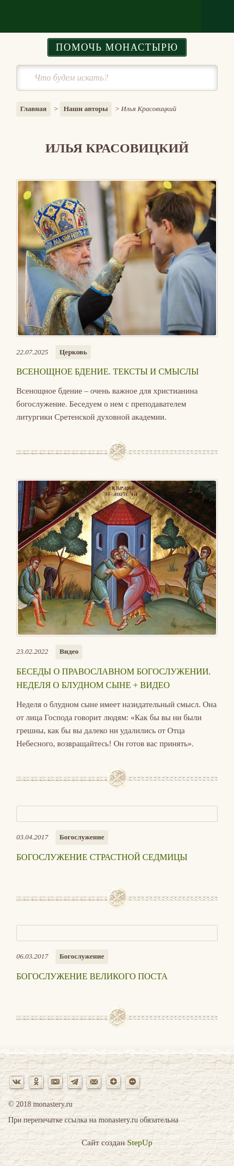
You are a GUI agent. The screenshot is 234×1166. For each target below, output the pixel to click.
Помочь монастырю (117, 47)
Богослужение (81, 837)
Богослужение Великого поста (92, 976)
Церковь (73, 352)
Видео (68, 651)
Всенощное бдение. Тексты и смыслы (107, 371)
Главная (33, 109)
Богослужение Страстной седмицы (102, 857)
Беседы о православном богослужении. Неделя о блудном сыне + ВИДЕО (113, 678)
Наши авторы (86, 109)
